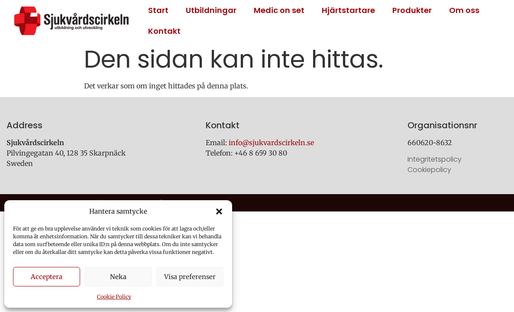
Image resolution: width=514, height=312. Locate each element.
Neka (118, 277)
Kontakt (164, 31)
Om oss (464, 10)
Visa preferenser (190, 277)
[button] (219, 211)
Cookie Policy (114, 296)
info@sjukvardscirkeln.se (271, 142)
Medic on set (279, 10)
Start (158, 10)
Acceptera (46, 277)
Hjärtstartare (348, 10)
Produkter (412, 10)
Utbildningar (211, 10)
